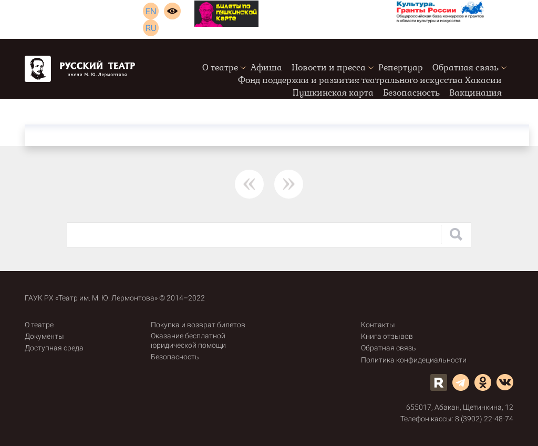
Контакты (378, 324)
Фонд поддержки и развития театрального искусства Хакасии (370, 80)
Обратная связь (465, 67)
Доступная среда (54, 348)
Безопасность (411, 92)
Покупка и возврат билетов (198, 324)
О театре (220, 67)
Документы (44, 336)
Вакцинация (475, 92)
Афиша (266, 67)
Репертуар (400, 67)
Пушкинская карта (333, 92)
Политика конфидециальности (414, 360)
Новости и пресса (329, 67)
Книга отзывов (387, 336)
